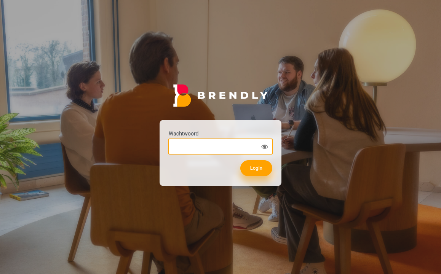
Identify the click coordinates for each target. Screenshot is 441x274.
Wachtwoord (183, 134)
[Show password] (264, 146)
